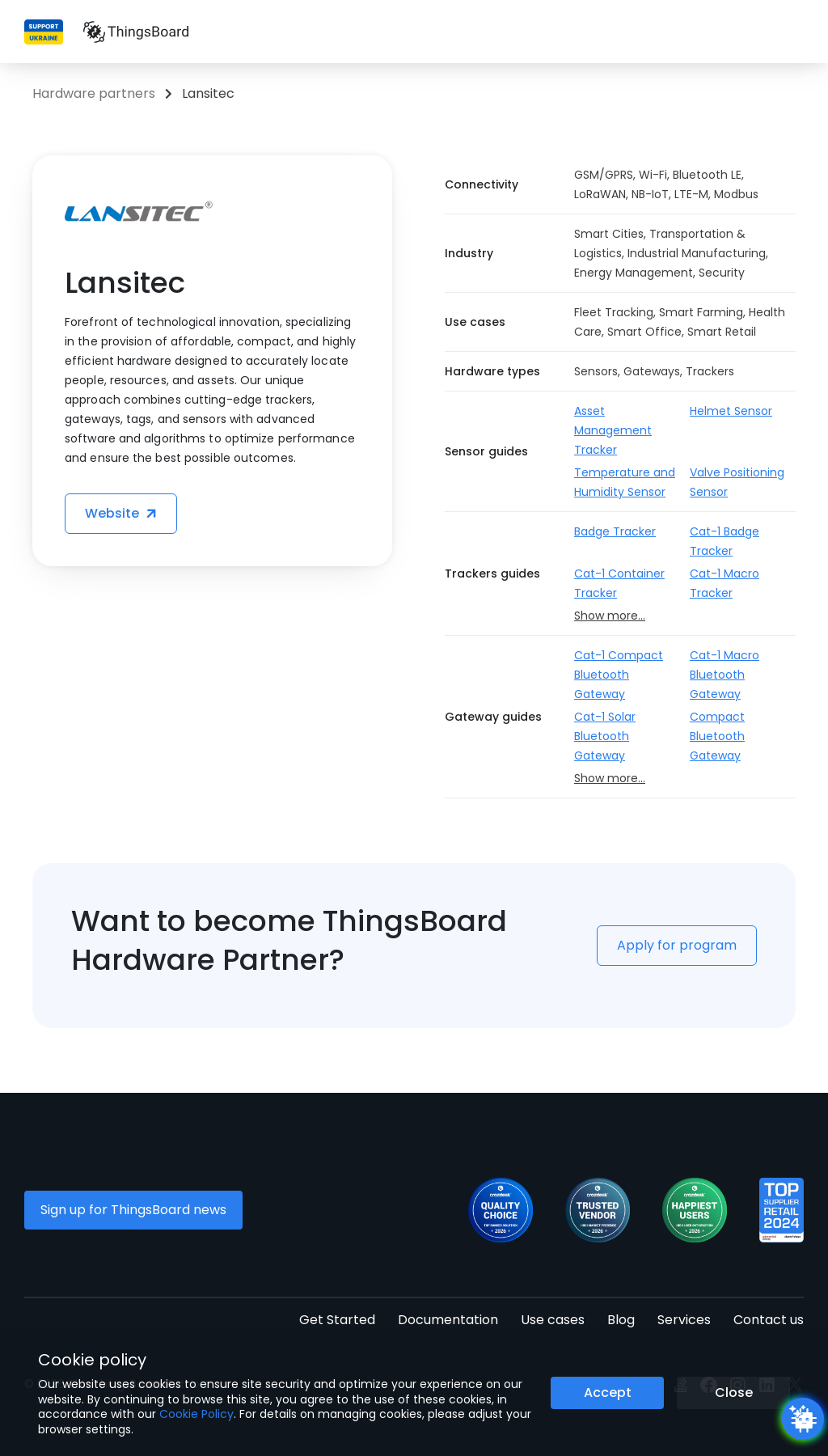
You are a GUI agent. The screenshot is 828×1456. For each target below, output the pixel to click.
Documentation (448, 1319)
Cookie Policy (196, 1414)
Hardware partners (93, 93)
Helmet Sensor (731, 411)
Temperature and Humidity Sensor (624, 482)
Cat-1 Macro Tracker (724, 583)
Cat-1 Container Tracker (619, 583)
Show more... (609, 615)
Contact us (768, 1319)
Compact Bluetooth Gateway (717, 736)
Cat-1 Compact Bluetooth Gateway (618, 674)
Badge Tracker (615, 531)
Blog (621, 1319)
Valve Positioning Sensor (737, 482)
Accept (608, 1392)
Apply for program (677, 945)
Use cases (553, 1319)
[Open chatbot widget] (803, 1419)
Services (684, 1319)
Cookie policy (92, 1359)
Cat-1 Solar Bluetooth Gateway (605, 736)
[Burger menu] (795, 32)
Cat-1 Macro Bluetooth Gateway (724, 674)
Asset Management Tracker (613, 430)
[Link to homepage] (135, 31)
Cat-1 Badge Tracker (724, 541)
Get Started (337, 1319)
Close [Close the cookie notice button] (734, 1392)
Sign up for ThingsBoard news (133, 1209)
